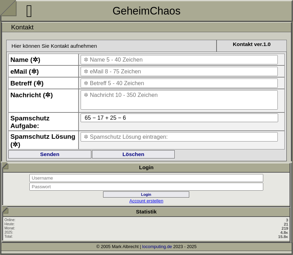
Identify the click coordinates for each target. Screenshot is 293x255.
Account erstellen (146, 200)
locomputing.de (157, 246)
